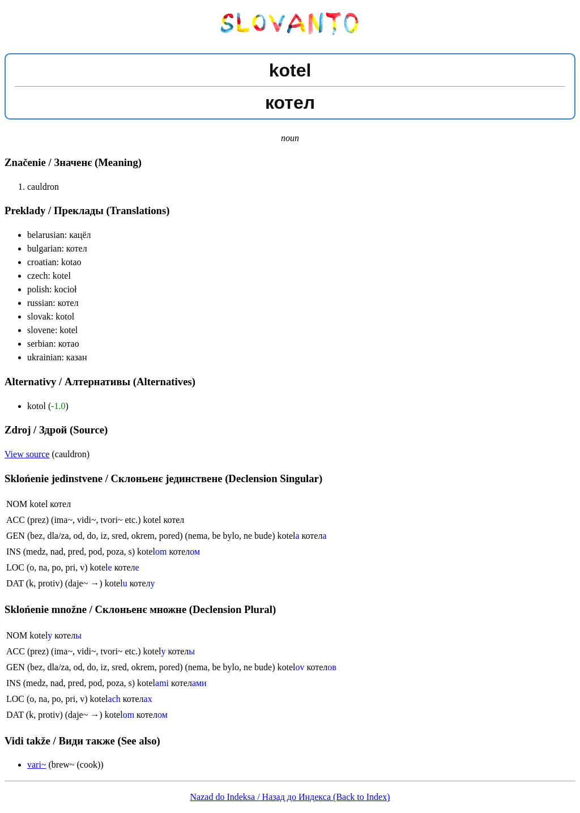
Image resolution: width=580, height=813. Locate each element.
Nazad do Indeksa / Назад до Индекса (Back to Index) (290, 797)
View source (27, 454)
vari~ (36, 764)
